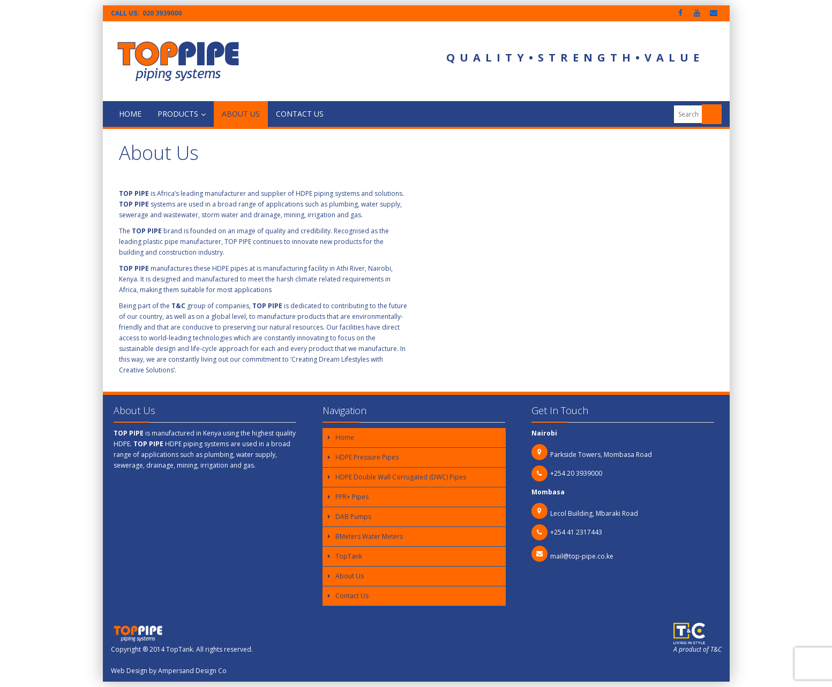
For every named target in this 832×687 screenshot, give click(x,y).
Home (130, 114)
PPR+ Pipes (352, 496)
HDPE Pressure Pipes (367, 457)
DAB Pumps (353, 516)
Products (182, 114)
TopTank (348, 556)
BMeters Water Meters (369, 536)
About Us (241, 114)
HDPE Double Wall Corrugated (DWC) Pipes (400, 477)
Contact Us (300, 114)
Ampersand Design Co (192, 670)
